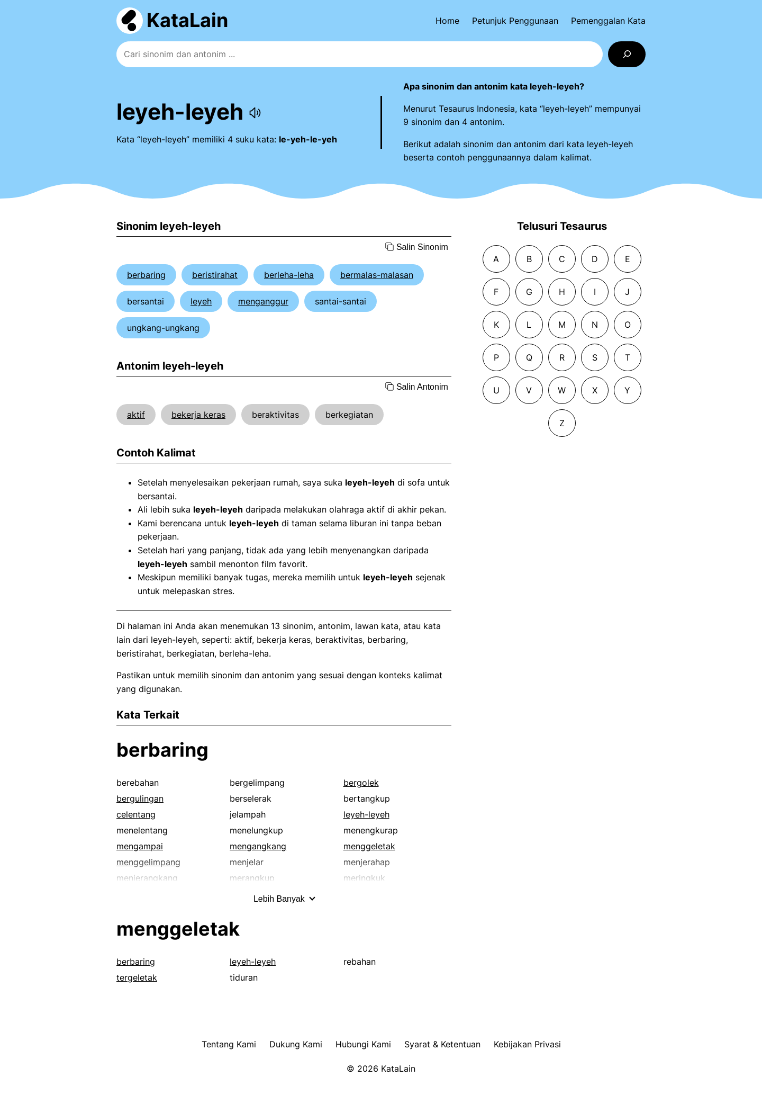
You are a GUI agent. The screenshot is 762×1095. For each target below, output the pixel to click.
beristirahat (215, 275)
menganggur (263, 301)
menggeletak (369, 846)
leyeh (201, 301)
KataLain (187, 20)
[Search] (627, 54)
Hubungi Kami (363, 1044)
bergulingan (140, 798)
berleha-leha (289, 275)
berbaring (146, 275)
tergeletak (136, 977)
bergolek (361, 782)
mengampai (139, 846)
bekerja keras (198, 414)
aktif (136, 414)
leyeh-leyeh (366, 814)
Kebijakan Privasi (527, 1044)
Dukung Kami (295, 1044)
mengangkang (258, 846)
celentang (136, 814)
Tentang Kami (229, 1044)
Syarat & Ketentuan (442, 1044)
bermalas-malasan (376, 275)
